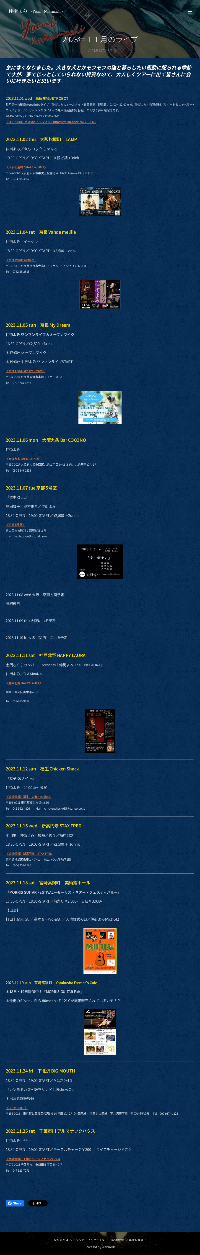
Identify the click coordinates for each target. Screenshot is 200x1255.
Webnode (109, 1247)
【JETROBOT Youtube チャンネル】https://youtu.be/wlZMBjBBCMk (51, 122)
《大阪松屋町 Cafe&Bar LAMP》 (26, 167)
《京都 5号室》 (15, 524)
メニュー (190, 11)
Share (14, 1203)
